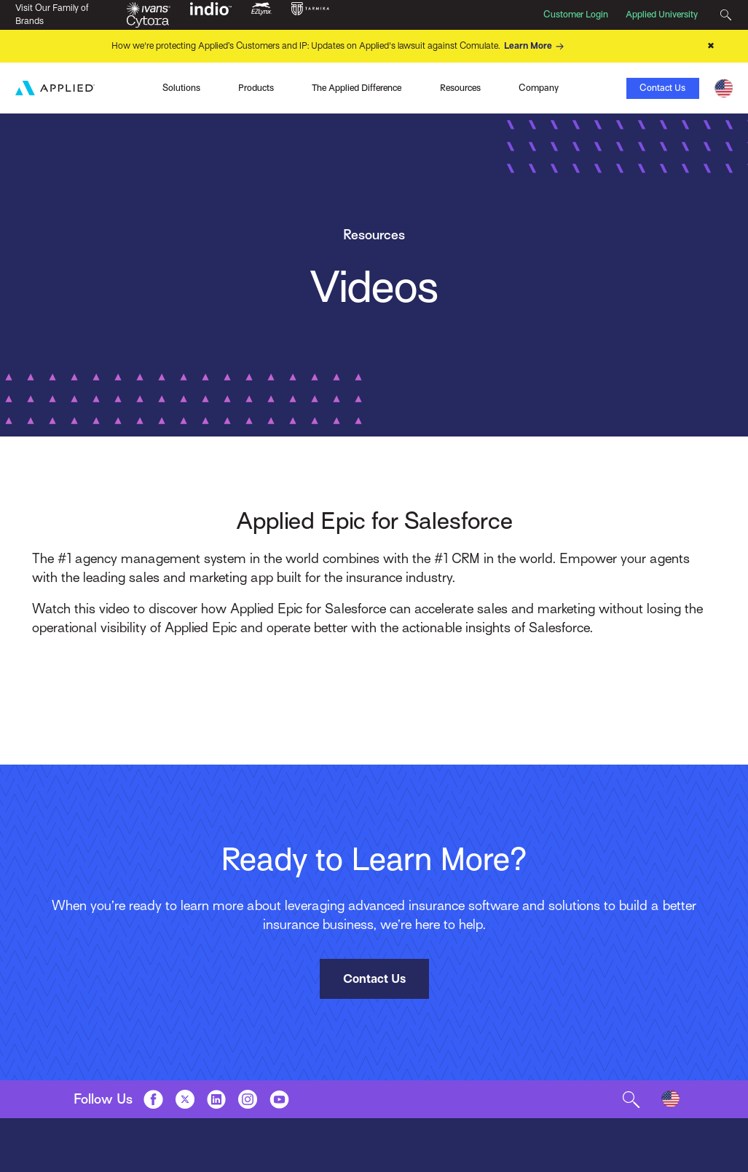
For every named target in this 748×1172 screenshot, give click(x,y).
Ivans (100, 86)
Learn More (536, 47)
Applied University (662, 14)
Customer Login (575, 14)
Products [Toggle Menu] (256, 88)
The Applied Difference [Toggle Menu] (356, 88)
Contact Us (662, 88)
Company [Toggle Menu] (539, 88)
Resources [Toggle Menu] (460, 88)
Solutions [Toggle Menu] (181, 88)
